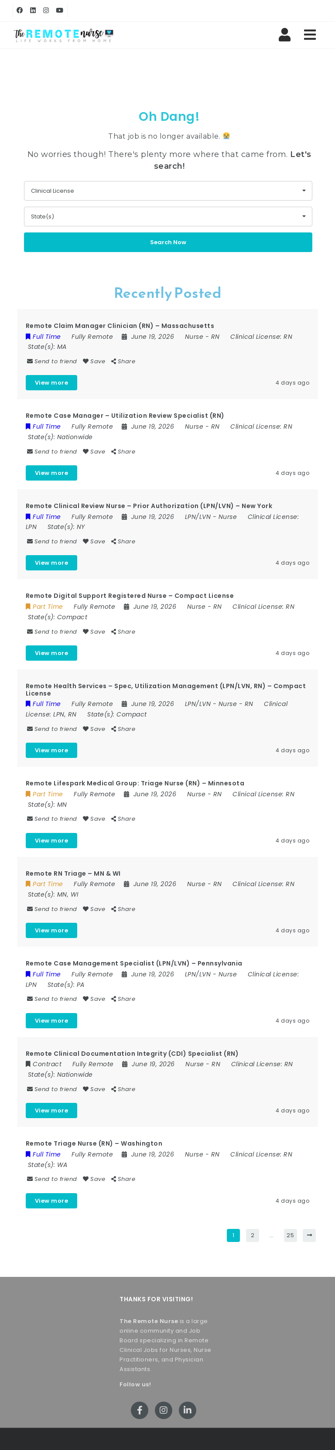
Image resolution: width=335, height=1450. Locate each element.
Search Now (168, 242)
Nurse (194, 336)
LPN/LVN (198, 516)
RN (215, 336)
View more (51, 383)
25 (290, 1235)
